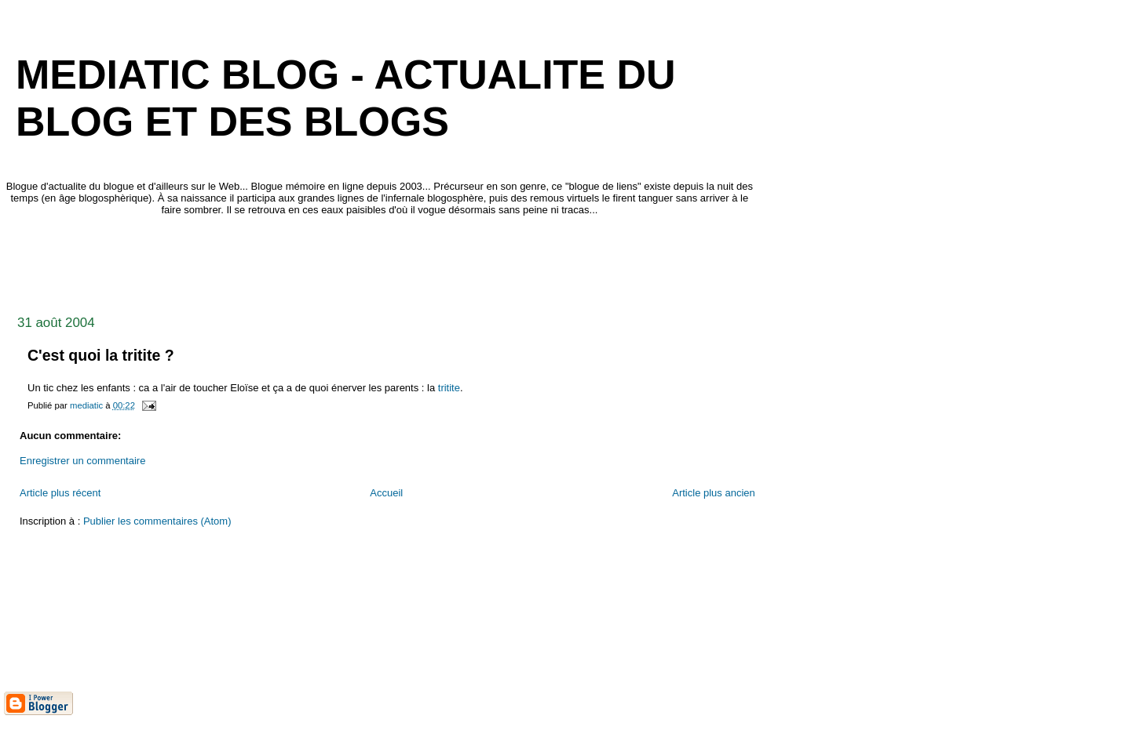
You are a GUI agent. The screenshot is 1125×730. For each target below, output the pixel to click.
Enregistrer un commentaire (82, 461)
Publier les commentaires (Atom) (157, 521)
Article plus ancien (713, 493)
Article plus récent (60, 493)
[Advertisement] (289, 261)
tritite (449, 388)
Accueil (386, 493)
